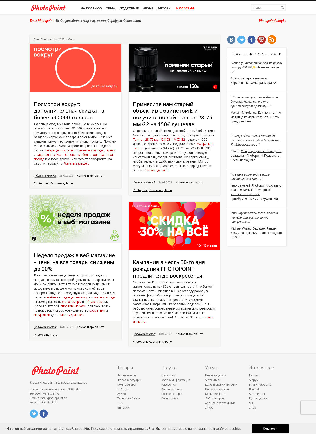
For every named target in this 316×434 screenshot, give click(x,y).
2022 (61, 39)
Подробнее (129, 8)
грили (111, 150)
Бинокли (123, 407)
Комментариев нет (90, 176)
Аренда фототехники (220, 403)
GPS (120, 403)
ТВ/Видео (124, 389)
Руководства (258, 398)
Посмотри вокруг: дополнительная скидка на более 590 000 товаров (69, 110)
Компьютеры (126, 384)
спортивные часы (74, 306)
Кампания (57, 183)
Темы (110, 8)
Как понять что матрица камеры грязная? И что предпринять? (256, 116)
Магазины (168, 375)
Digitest (254, 389)
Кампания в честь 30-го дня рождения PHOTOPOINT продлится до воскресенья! (169, 268)
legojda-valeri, (241, 185)
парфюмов (42, 315)
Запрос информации (175, 380)
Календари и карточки (221, 384)
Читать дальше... (76, 163)
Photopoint (41, 183)
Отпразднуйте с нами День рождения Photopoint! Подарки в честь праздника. (256, 155)
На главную (91, 8)
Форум (254, 380)
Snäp (252, 407)
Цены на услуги (215, 375)
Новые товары (171, 394)
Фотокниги (213, 380)
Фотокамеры (126, 375)
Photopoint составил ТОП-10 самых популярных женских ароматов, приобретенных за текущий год (256, 192)
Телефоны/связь (129, 398)
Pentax (254, 375)
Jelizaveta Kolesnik (45, 176)
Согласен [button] (270, 428)
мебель (52, 297)
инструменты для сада (87, 150)
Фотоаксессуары (129, 380)
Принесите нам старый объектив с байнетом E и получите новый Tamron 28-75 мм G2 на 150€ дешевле (172, 114)
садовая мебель (77, 154)
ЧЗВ (252, 403)
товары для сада (56, 150)
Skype (209, 407)
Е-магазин (184, 8)
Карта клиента (171, 389)
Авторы (164, 8)
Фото (69, 183)
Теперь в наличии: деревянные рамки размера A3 (253, 80)
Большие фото (215, 394)
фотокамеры (71, 301)
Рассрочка (168, 384)
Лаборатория (214, 398)
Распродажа (170, 398)
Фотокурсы (257, 394)
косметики (97, 310)
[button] (242, 429)
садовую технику (74, 297)
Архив (148, 8)
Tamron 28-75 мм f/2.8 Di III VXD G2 (159, 139)
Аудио (121, 394)
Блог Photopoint (44, 39)
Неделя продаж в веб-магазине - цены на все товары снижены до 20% (74, 261)
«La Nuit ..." (253, 179)
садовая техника (49, 154)
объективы (94, 301)
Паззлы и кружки (217, 389)
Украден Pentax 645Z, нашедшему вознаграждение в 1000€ (257, 232)
